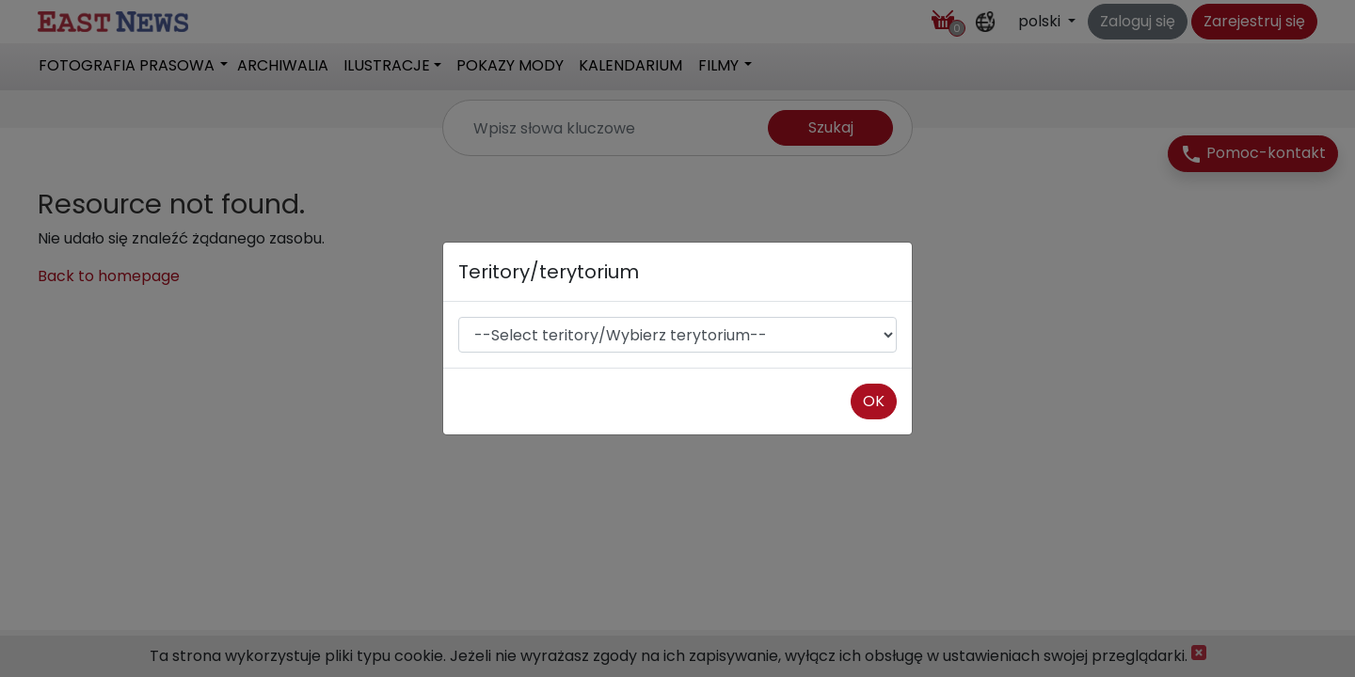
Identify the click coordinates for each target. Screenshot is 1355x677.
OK (874, 401)
